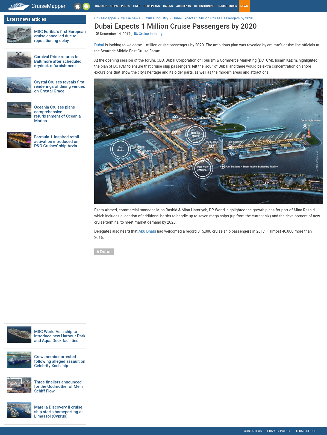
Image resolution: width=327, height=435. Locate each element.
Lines (136, 6)
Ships (114, 6)
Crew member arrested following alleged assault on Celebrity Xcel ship (59, 361)
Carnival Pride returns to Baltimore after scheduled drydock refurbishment (57, 61)
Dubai (99, 45)
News (244, 6)
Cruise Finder (227, 6)
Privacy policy (278, 431)
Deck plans (152, 6)
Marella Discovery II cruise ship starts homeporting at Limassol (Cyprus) (58, 412)
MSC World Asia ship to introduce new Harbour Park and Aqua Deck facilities (59, 336)
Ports (125, 6)
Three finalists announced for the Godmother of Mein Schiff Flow (58, 387)
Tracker (101, 6)
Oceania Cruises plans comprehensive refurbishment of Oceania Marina (57, 114)
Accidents (183, 6)
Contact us (253, 431)
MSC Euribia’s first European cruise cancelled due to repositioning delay (60, 36)
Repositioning (204, 6)
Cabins (168, 6)
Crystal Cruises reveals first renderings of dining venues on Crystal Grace (59, 87)
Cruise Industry (148, 34)
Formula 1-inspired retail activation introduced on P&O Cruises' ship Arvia (56, 141)
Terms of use (306, 431)
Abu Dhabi (147, 231)
